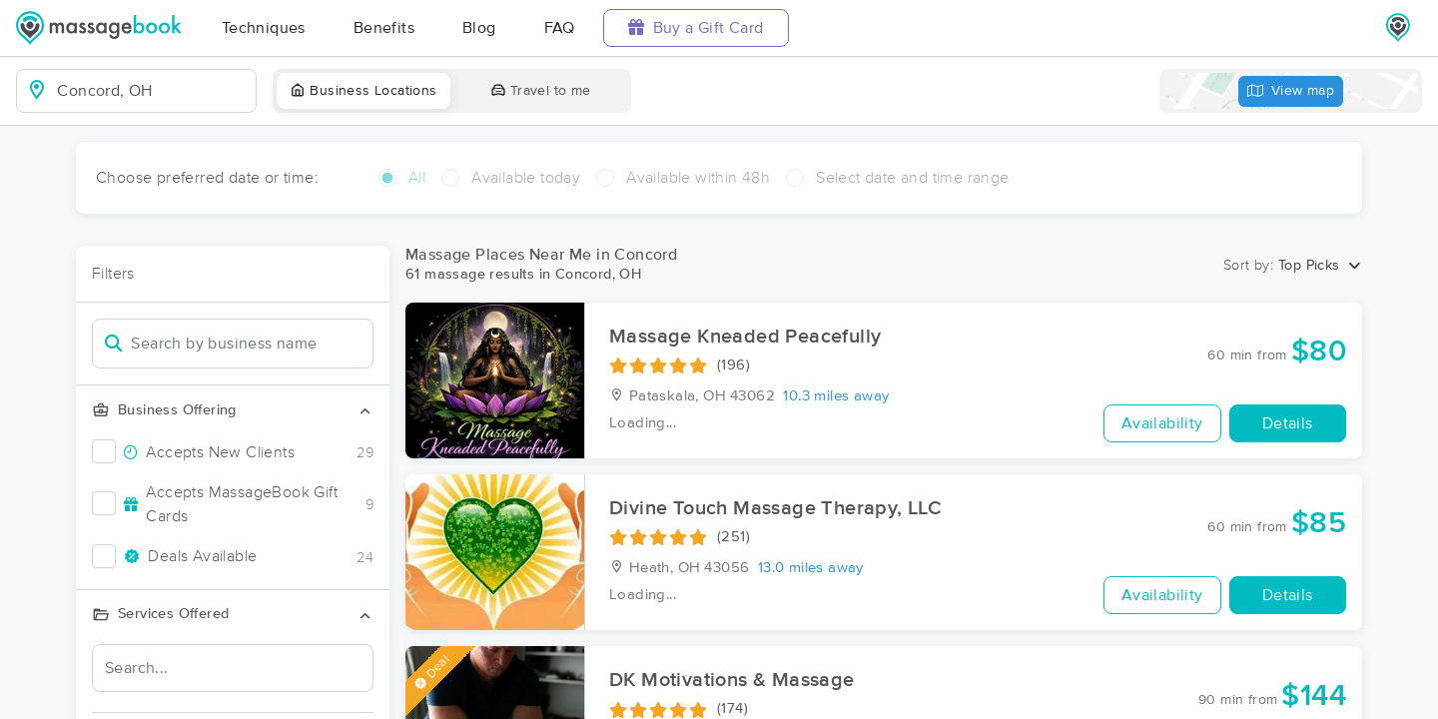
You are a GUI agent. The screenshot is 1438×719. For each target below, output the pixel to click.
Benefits (384, 28)
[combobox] (152, 91)
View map (1291, 91)
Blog (479, 28)
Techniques (264, 28)
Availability (1162, 423)
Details (1287, 423)
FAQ (559, 28)
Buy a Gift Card (696, 27)
